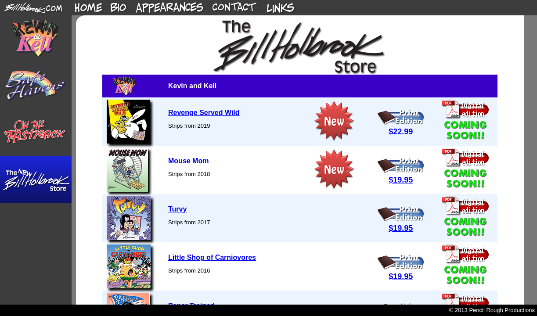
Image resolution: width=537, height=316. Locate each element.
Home (89, 7)
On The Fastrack (36, 132)
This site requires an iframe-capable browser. (304, 160)
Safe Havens (36, 85)
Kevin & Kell (36, 38)
